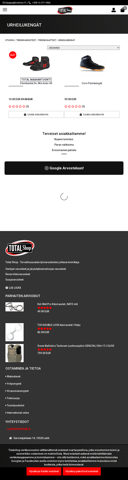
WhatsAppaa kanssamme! (28, 421)
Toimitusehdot (15, 337)
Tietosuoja (13, 330)
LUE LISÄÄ (13, 220)
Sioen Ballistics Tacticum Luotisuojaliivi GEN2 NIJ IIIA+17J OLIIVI (75, 278)
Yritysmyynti (14, 315)
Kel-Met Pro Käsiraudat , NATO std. (57, 236)
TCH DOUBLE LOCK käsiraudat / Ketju (58, 257)
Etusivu (9, 40)
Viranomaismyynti (18, 323)
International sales (18, 344)
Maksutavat (13, 308)
